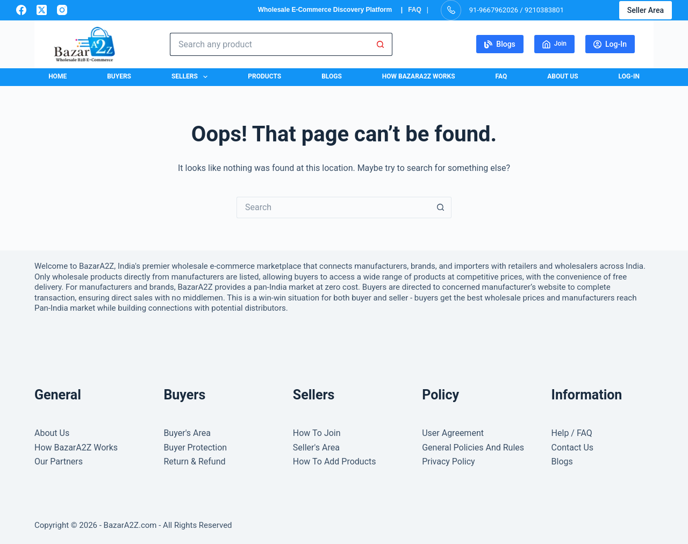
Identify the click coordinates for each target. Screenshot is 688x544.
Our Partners (58, 461)
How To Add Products (334, 461)
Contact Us (572, 447)
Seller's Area (316, 447)
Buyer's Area (187, 433)
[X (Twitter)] (42, 10)
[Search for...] (269, 44)
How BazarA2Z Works (418, 76)
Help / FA (568, 433)
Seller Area (645, 10)
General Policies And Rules (473, 447)
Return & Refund (194, 461)
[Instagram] (62, 10)
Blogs (499, 44)
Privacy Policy (448, 461)
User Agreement (453, 433)
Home (57, 76)
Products (264, 76)
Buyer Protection (195, 447)
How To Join (317, 433)
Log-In (610, 44)
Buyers (119, 76)
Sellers (191, 76)
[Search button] (380, 44)
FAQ (414, 9)
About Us (562, 76)
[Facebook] (21, 10)
